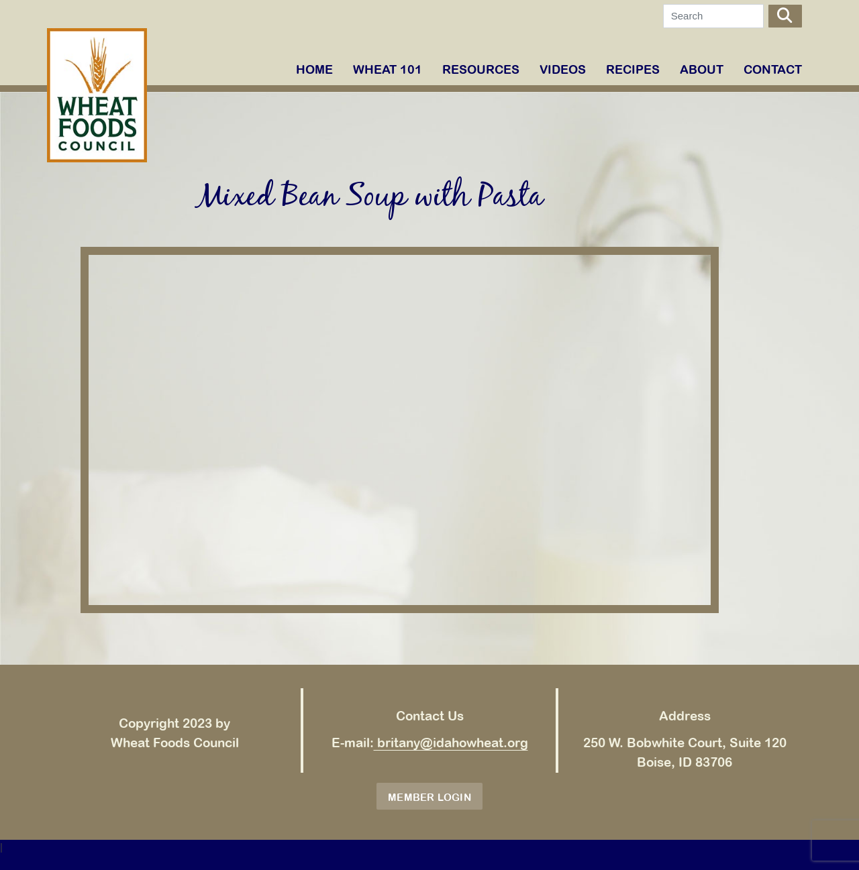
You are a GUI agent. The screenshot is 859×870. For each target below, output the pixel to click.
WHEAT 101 (387, 69)
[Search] (713, 16)
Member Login (429, 797)
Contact (773, 69)
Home (314, 69)
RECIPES (633, 69)
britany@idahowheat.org (451, 742)
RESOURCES (480, 69)
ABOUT (701, 69)
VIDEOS (563, 69)
